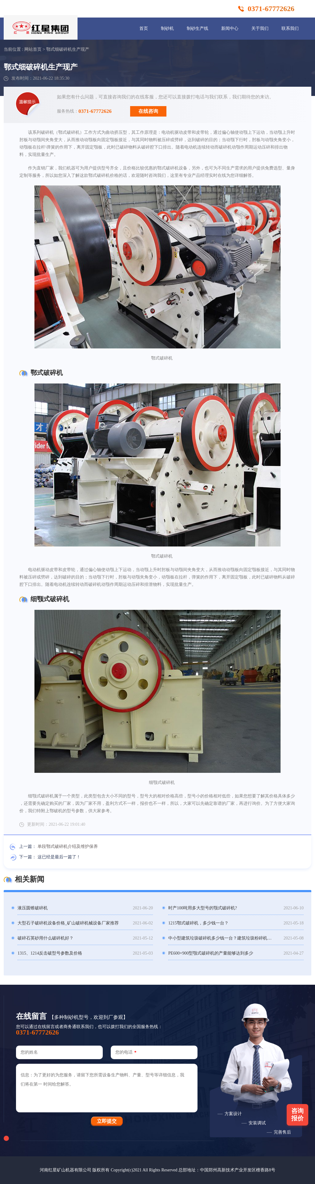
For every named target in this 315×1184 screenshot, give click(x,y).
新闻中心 (229, 28)
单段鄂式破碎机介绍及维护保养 (68, 846)
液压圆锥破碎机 (33, 908)
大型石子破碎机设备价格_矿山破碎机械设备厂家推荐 (68, 923)
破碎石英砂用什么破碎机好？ (46, 938)
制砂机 (167, 28)
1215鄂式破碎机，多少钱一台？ (198, 923)
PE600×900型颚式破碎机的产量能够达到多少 (210, 953)
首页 (143, 28)
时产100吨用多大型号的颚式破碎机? (202, 908)
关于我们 (260, 28)
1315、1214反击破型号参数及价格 (50, 953)
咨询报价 (297, 1114)
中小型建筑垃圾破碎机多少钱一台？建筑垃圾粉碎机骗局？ (221, 938)
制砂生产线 (197, 28)
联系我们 (290, 28)
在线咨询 (148, 111)
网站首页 (33, 49)
